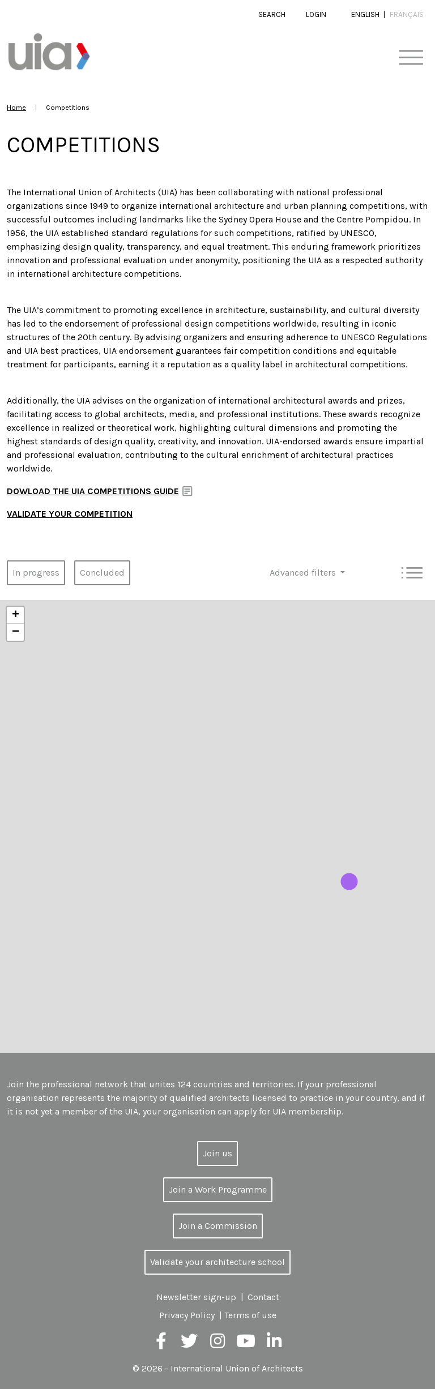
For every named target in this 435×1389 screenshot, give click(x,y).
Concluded (102, 572)
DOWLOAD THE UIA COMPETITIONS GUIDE (93, 491)
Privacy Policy (187, 1315)
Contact (263, 1297)
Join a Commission (217, 1225)
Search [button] (271, 14)
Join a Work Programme (218, 1189)
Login (316, 14)
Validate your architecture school (217, 1262)
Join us (217, 1153)
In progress (35, 572)
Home (16, 107)
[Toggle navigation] (411, 58)
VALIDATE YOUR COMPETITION (70, 513)
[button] (349, 881)
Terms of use (250, 1315)
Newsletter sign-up (196, 1297)
